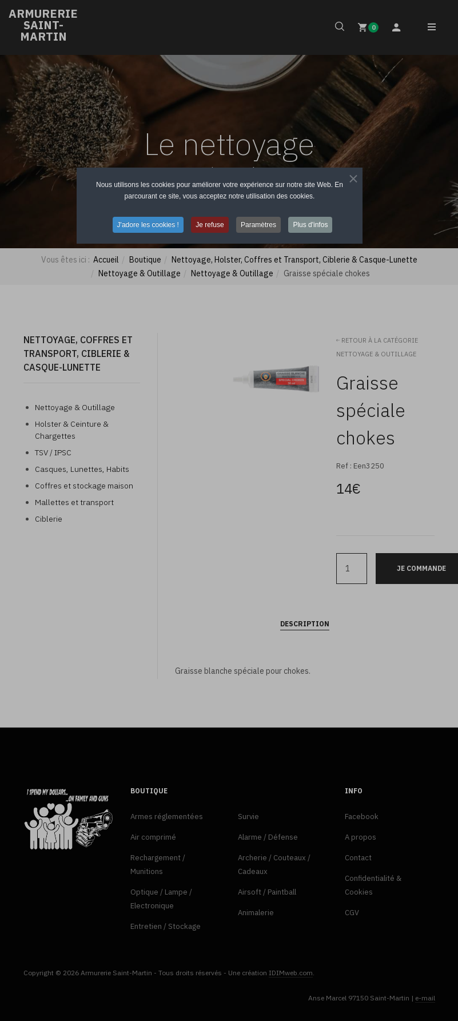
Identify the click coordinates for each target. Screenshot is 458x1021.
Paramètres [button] (258, 225)
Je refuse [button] (210, 225)
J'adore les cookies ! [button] (148, 225)
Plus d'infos (310, 225)
